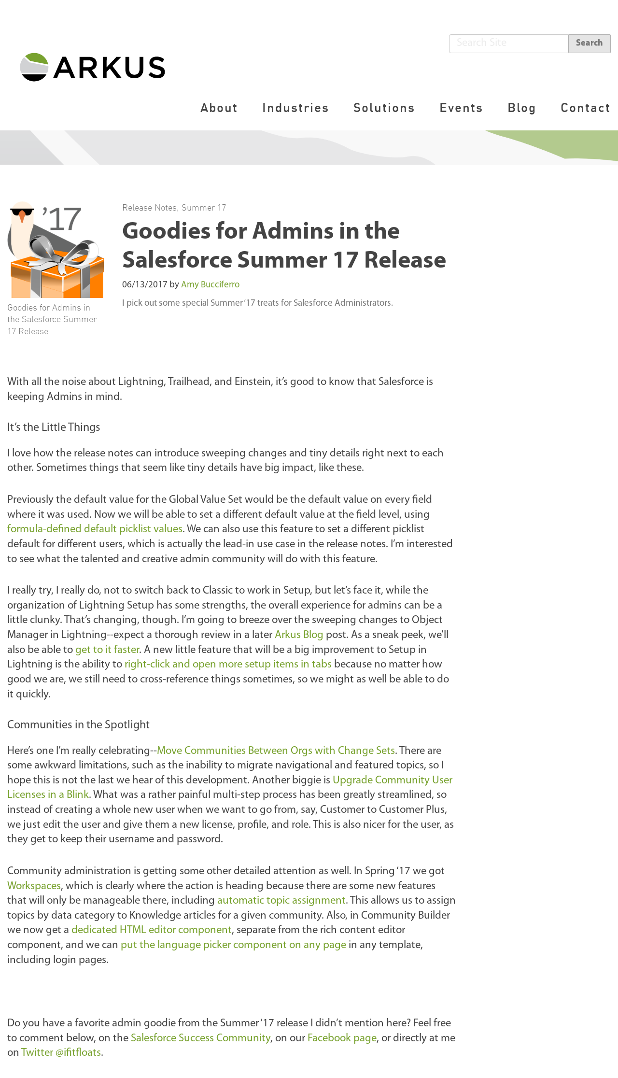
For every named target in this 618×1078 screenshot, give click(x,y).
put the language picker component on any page (233, 945)
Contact (586, 107)
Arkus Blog (299, 635)
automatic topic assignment (281, 901)
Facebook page (342, 1038)
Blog (521, 107)
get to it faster (107, 650)
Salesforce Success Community (200, 1038)
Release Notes (149, 207)
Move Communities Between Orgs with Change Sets (276, 751)
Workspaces (34, 886)
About (219, 107)
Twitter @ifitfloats (61, 1053)
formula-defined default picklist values (95, 529)
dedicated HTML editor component (151, 930)
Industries (295, 107)
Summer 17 (204, 207)
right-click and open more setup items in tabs (228, 664)
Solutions (384, 107)
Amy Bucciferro (210, 285)
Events (461, 107)
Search (589, 43)
